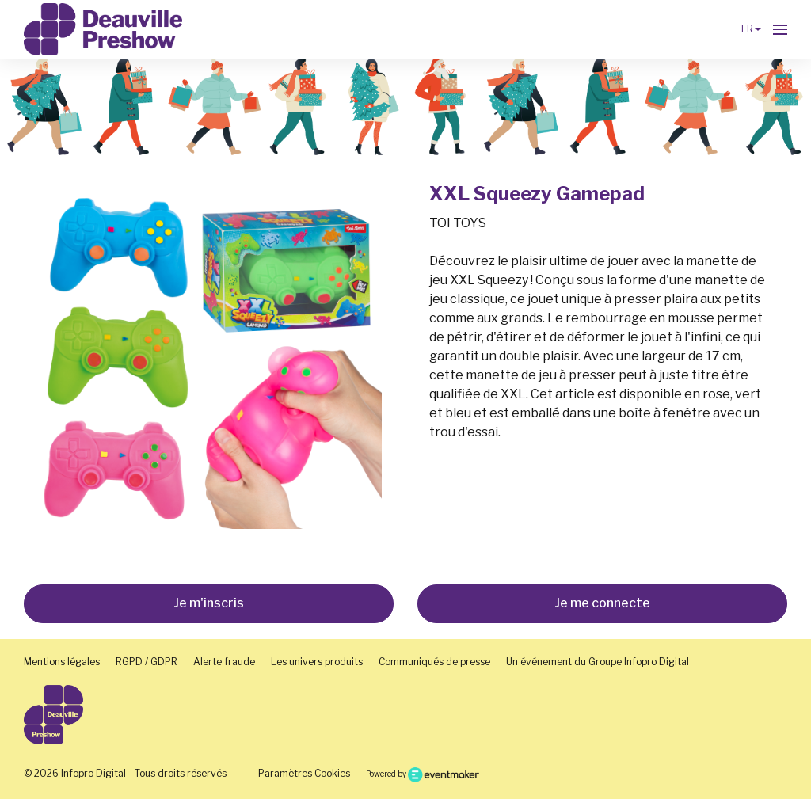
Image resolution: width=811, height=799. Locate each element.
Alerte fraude (224, 662)
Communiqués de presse (434, 662)
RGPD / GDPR (146, 662)
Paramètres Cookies (304, 773)
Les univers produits (317, 662)
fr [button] (751, 29)
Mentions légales (62, 662)
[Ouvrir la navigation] (780, 29)
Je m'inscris (208, 603)
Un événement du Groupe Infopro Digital (597, 662)
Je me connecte (602, 603)
